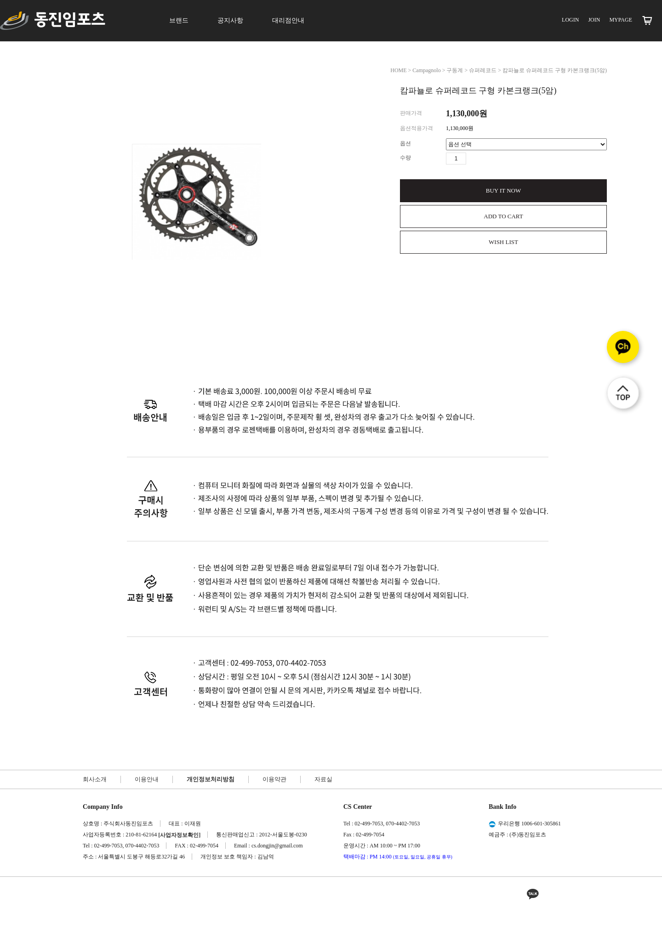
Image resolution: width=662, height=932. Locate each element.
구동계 (454, 70)
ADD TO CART (503, 216)
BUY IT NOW (503, 190)
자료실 (323, 779)
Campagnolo (426, 70)
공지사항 (230, 20)
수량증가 (473, 159)
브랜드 (178, 20)
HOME (398, 70)
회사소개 (95, 779)
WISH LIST (503, 242)
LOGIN (570, 20)
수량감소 (487, 159)
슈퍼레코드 (482, 70)
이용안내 (147, 779)
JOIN (594, 20)
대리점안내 (288, 20)
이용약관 (274, 779)
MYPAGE (620, 20)
